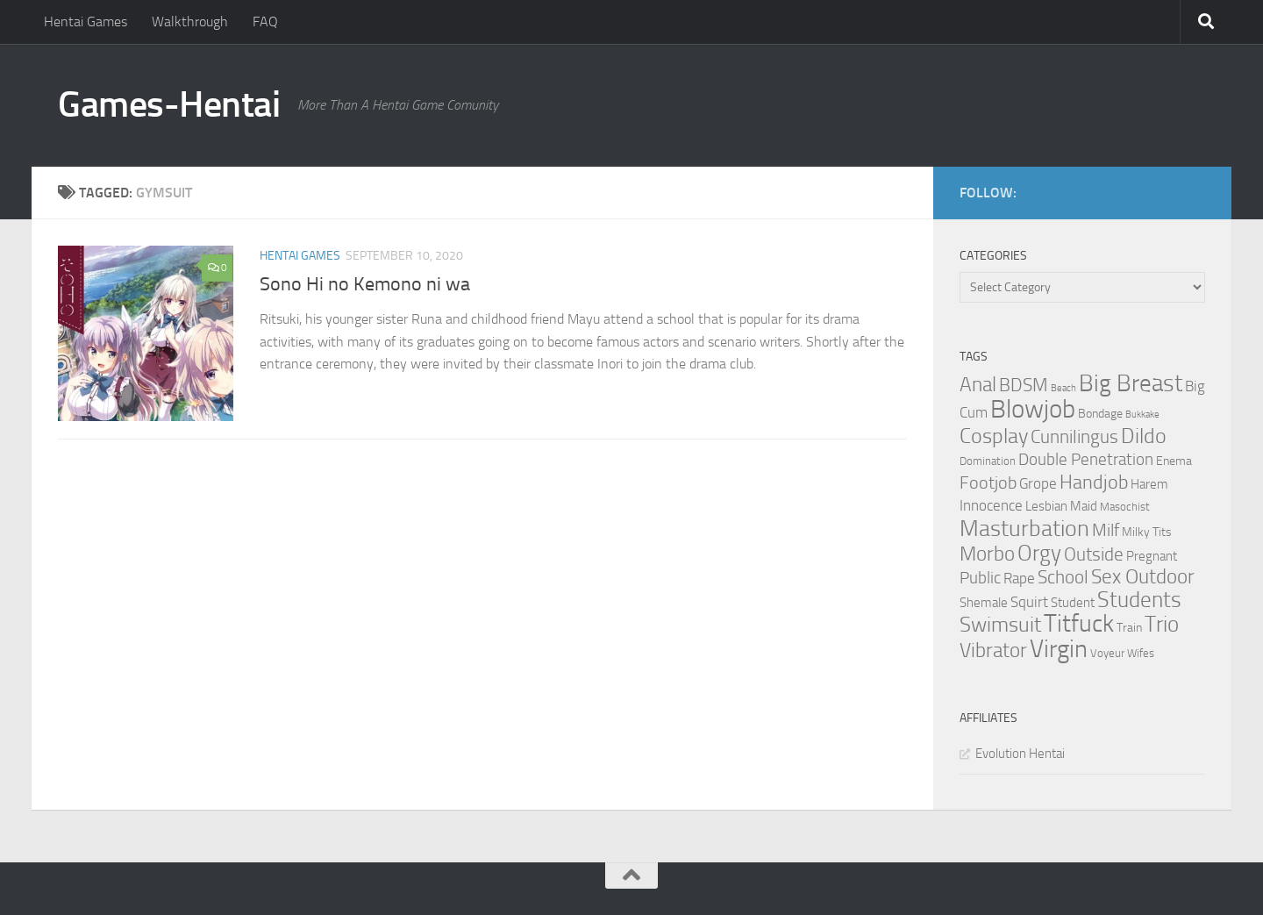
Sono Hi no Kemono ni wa (365, 284)
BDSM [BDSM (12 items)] (1023, 385)
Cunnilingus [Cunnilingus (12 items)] (1074, 436)
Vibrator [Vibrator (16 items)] (993, 650)
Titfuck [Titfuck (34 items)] (1079, 623)
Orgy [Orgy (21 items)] (1039, 553)
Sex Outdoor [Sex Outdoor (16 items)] (1143, 577)
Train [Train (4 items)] (1129, 627)
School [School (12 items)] (1063, 577)
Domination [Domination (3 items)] (988, 461)
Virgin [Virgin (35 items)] (1059, 648)
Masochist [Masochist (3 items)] (1125, 506)
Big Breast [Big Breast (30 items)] (1130, 383)
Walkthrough (190, 21)
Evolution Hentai (1020, 753)
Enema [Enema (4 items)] (1174, 461)
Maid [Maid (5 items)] (1083, 506)
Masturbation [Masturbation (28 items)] (1024, 528)
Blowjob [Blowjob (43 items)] (1032, 409)
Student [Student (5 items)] (1073, 603)
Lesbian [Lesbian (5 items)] (1046, 506)
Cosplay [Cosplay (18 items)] (994, 436)
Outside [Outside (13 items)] (1094, 554)
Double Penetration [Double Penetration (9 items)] (1085, 459)
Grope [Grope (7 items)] (1038, 483)
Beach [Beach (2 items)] (1063, 388)
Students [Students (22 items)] (1139, 599)
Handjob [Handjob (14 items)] (1094, 482)
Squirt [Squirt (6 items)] (1029, 602)
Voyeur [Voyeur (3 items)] (1107, 653)
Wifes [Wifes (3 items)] (1140, 653)
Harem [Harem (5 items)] (1149, 484)
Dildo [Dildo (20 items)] (1144, 436)
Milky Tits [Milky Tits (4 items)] (1147, 532)
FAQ (265, 21)
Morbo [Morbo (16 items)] (987, 554)
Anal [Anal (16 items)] (978, 385)
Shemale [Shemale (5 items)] (984, 603)
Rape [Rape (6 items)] (1019, 578)
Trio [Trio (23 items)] (1162, 624)
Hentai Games (85, 21)
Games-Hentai (169, 104)
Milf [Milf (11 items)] (1105, 529)
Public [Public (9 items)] (980, 578)
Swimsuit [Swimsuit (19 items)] (1000, 624)
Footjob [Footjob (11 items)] (988, 482)
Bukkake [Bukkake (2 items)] (1142, 414)
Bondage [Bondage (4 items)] (1100, 413)
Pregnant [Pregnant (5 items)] (1151, 556)
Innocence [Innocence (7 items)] (991, 505)
